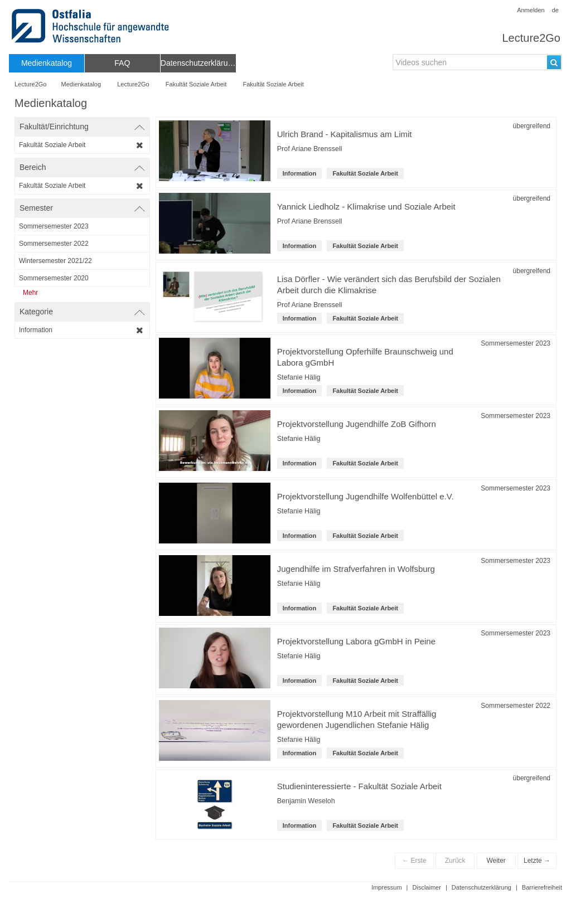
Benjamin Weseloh (306, 801)
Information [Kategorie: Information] (300, 173)
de (555, 10)
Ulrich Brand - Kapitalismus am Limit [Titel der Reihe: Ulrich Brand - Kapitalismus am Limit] (344, 134)
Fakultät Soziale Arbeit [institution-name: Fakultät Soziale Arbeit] (365, 173)
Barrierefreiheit (542, 887)
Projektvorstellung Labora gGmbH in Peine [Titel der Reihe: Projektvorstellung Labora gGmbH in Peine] (356, 641)
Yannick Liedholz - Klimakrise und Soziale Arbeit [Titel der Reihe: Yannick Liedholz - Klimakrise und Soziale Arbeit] (366, 206)
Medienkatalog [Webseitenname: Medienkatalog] (81, 84)
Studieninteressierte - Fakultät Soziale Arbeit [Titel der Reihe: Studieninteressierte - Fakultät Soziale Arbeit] (359, 786)
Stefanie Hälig (299, 377)
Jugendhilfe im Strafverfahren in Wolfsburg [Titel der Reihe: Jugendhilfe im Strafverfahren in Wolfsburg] (356, 569)
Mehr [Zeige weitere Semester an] (30, 293)
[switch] (82, 127)
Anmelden (531, 10)
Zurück (455, 860)
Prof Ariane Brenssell (309, 149)
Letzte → (537, 860)
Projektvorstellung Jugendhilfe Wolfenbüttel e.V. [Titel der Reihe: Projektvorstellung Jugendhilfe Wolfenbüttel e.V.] (365, 496)
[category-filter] (82, 330)
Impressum (386, 887)
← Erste (414, 860)
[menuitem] (46, 63)
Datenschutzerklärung (481, 887)
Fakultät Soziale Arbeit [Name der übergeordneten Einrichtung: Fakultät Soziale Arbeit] (196, 84)
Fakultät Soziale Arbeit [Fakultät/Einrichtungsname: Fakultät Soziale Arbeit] (273, 84)
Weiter (495, 860)
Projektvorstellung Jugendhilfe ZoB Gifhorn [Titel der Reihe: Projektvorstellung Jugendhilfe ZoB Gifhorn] (356, 424)
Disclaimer (427, 887)
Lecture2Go (531, 38)
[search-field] (477, 62)
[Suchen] (554, 62)
